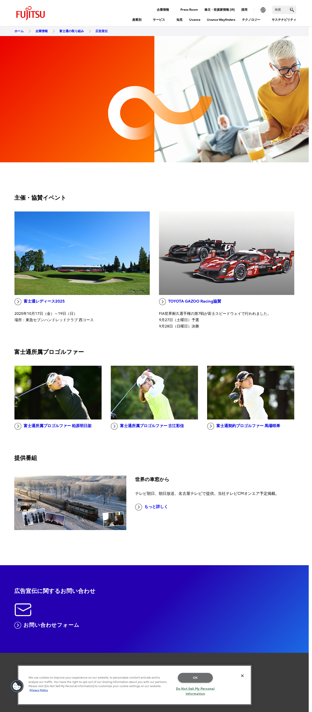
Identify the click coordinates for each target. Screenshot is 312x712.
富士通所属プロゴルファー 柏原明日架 (53, 426)
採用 (244, 10)
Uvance (194, 20)
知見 (179, 20)
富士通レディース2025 (39, 301)
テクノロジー (251, 20)
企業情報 (163, 10)
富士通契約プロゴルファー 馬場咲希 (243, 426)
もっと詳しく (151, 507)
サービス (159, 20)
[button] (17, 686)
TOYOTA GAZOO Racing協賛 (190, 301)
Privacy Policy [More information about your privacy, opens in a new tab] (39, 690)
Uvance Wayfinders (221, 20)
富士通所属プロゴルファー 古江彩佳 (147, 426)
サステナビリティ (284, 20)
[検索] (284, 10)
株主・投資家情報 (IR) (219, 10)
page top (302, 653)
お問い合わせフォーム (46, 625)
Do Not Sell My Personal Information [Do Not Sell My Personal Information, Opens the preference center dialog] (195, 691)
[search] (292, 10)
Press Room (189, 10)
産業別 (136, 20)
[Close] (242, 676)
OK (195, 678)
